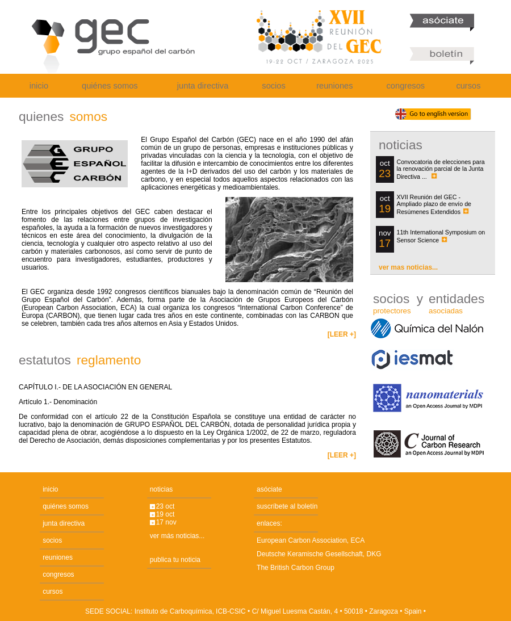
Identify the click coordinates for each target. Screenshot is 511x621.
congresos (406, 85)
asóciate (269, 489)
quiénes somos (110, 85)
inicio (39, 85)
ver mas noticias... (408, 267)
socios (274, 85)
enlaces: (269, 523)
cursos (468, 85)
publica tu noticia (175, 560)
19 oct (165, 514)
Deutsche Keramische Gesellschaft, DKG (319, 554)
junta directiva (202, 85)
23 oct (165, 506)
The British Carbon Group (295, 568)
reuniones (334, 85)
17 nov (166, 522)
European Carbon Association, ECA (311, 540)
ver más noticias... (177, 536)
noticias (161, 489)
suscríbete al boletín (287, 506)
